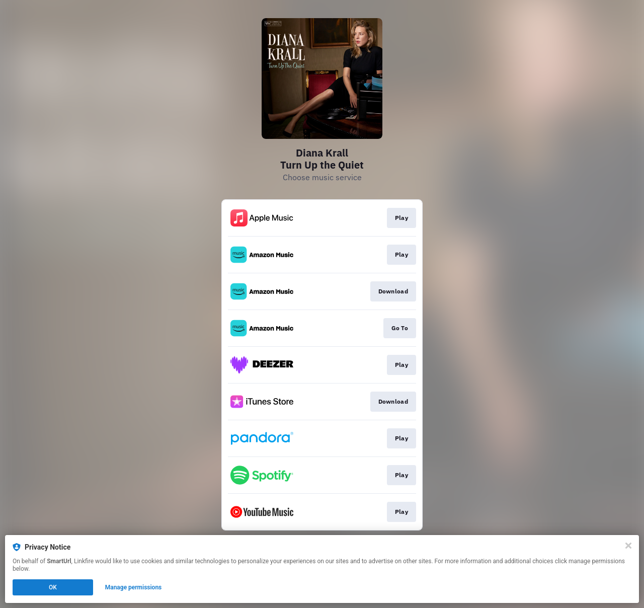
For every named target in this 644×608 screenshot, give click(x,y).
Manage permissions (133, 587)
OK (53, 587)
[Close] (628, 546)
